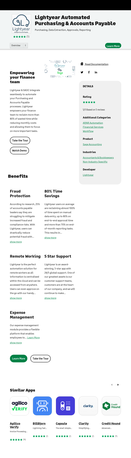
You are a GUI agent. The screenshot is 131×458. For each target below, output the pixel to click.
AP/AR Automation (93, 122)
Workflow (88, 130)
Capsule (61, 423)
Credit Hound (111, 423)
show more (16, 241)
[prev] (112, 385)
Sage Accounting (92, 144)
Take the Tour (20, 140)
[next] (118, 385)
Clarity (84, 423)
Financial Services (93, 126)
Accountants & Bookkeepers (98, 157)
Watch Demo (19, 150)
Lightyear (88, 174)
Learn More (33, 337)
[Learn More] (113, 45)
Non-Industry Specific (95, 161)
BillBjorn (39, 423)
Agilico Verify (15, 425)
